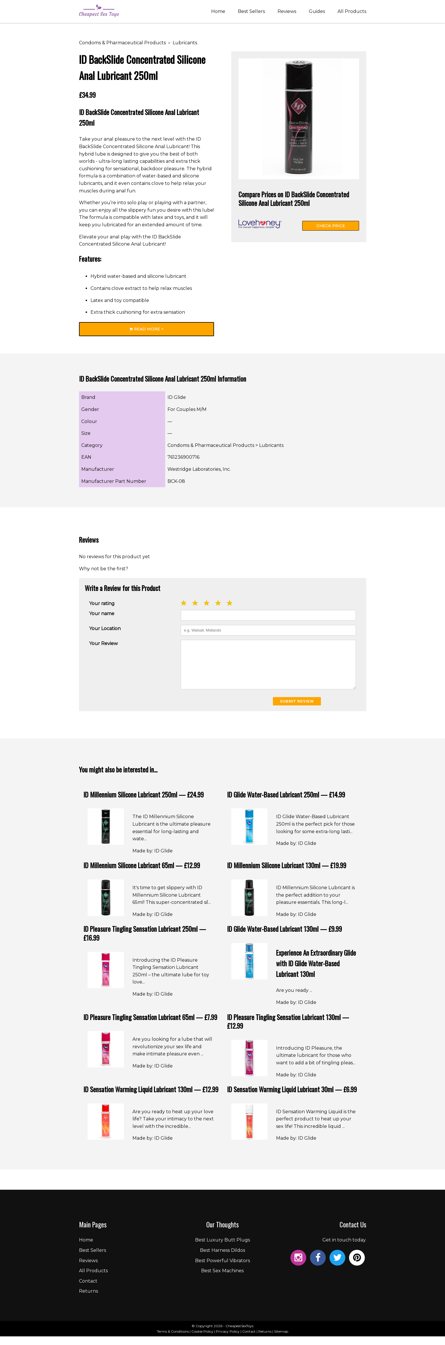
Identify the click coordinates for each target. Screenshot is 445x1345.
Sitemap (281, 1340)
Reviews (287, 12)
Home (218, 12)
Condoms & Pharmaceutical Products (122, 42)
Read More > (146, 329)
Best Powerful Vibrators (222, 1269)
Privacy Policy (228, 1340)
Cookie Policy (202, 1340)
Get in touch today (343, 1248)
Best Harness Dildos (222, 1259)
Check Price (330, 225)
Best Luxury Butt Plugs (222, 1248)
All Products (352, 12)
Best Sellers (251, 12)
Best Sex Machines (222, 1279)
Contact (88, 1289)
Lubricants (185, 42)
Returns (88, 1299)
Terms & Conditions (173, 1340)
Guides (317, 12)
